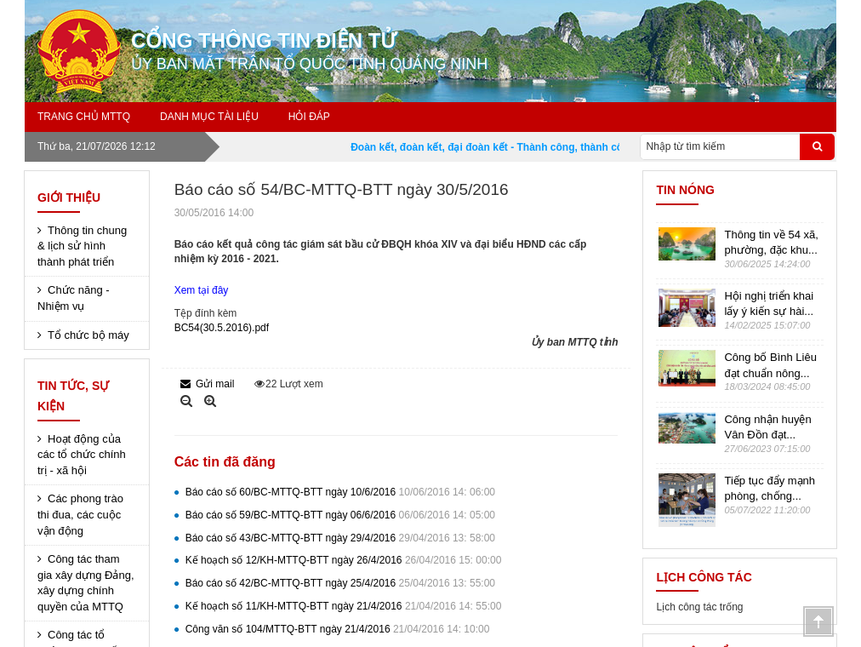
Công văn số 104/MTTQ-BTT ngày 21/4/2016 (337, 629)
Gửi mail (207, 384)
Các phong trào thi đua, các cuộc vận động (80, 514)
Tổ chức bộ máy (88, 335)
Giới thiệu (68, 197)
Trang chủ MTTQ (83, 117)
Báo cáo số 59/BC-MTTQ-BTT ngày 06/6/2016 (340, 515)
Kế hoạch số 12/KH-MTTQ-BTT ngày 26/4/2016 (343, 560)
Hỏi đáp (309, 117)
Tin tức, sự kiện (73, 396)
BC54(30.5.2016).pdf (221, 328)
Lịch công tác (703, 577)
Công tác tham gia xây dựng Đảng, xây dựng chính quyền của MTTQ (85, 583)
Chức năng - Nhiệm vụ (73, 297)
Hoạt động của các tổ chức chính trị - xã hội (81, 454)
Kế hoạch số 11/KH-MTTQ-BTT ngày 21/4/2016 (343, 606)
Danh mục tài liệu (209, 117)
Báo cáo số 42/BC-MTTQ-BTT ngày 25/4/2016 (340, 583)
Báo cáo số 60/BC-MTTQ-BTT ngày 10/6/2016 (340, 492)
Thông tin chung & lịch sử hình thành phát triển (82, 246)
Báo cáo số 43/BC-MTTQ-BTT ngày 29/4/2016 (340, 538)
